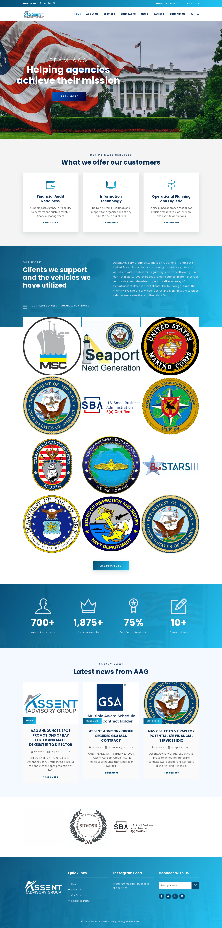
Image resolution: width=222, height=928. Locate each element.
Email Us (193, 3)
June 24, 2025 (62, 751)
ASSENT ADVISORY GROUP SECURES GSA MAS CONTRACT (111, 736)
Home (74, 883)
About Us (76, 889)
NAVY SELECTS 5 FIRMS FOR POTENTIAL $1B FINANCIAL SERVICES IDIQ (171, 736)
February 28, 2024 (122, 747)
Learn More (69, 104)
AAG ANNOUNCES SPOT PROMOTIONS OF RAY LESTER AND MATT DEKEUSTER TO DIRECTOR (50, 737)
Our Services (78, 895)
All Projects (111, 565)
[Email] (179, 885)
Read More (51, 222)
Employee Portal (168, 3)
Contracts (92, 720)
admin (41, 751)
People (29, 720)
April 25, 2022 (183, 747)
